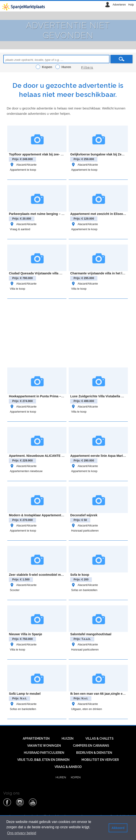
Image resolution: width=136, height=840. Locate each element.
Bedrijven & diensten (94, 752)
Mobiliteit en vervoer (100, 760)
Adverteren (119, 4)
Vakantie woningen (44, 745)
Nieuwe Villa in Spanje (25, 634)
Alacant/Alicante (23, 164)
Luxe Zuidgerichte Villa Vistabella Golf (98, 396)
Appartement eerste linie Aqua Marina (98, 455)
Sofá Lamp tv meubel (24, 693)
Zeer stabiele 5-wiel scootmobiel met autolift (42, 574)
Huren (61, 777)
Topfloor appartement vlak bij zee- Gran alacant (44, 154)
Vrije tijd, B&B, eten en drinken (43, 760)
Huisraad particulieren (85, 530)
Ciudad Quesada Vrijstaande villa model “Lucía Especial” (51, 273)
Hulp (131, 4)
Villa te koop (17, 288)
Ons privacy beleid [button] (21, 833)
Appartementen (36, 738)
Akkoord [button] (117, 828)
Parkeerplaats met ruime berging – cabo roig (42, 214)
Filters (87, 67)
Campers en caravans (91, 745)
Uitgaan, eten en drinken (86, 709)
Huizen (68, 738)
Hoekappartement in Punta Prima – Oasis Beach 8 (46, 396)
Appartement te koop (23, 169)
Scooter (14, 590)
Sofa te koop (79, 574)
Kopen (76, 777)
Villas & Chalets (99, 738)
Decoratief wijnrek (83, 515)
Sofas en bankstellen (84, 590)
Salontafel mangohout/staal (90, 634)
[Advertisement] (71, 332)
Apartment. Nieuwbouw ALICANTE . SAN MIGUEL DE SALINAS (56, 455)
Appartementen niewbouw (26, 471)
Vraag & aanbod (20, 229)
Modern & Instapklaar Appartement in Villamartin (45, 515)
